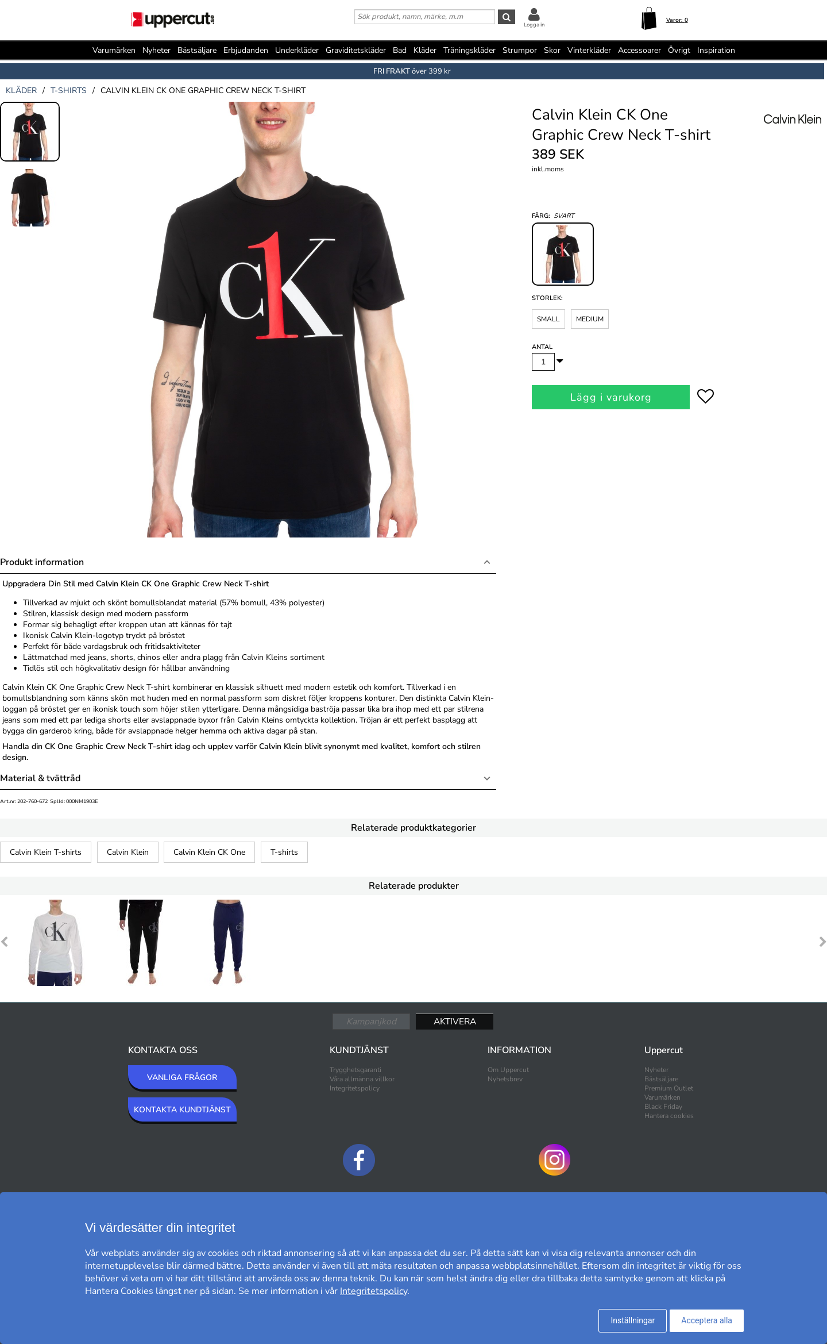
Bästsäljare (197, 50)
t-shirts (69, 90)
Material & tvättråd (40, 778)
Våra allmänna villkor (362, 1079)
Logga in (534, 24)
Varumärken (114, 50)
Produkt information (42, 562)
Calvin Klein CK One (209, 852)
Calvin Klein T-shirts (46, 852)
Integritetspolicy (355, 1088)
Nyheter (156, 50)
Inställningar (632, 1320)
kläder (21, 90)
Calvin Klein (128, 852)
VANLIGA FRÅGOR (182, 1077)
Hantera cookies (669, 1115)
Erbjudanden (245, 50)
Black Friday (663, 1106)
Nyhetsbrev (505, 1079)
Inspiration (716, 50)
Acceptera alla (706, 1320)
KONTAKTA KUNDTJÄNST (182, 1109)
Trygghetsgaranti (355, 1069)
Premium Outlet (668, 1088)
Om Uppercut (508, 1069)
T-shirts (284, 852)
